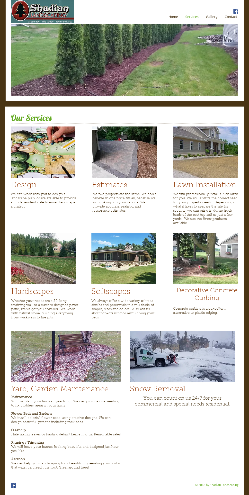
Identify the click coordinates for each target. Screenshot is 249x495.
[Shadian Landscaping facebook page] (235, 11)
